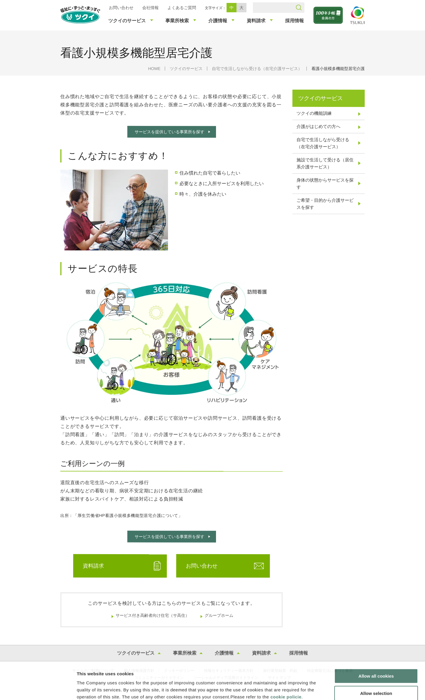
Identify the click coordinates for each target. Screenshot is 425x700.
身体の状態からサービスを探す (325, 183)
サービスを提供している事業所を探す (169, 131)
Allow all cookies (376, 643)
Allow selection (376, 661)
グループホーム (219, 615)
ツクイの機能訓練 (314, 113)
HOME (154, 68)
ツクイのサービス (186, 68)
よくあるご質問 (181, 7)
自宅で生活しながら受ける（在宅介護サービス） (257, 68)
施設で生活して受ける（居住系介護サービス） (325, 163)
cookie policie (285, 664)
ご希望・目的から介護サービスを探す (325, 204)
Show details (307, 688)
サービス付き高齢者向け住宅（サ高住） (152, 615)
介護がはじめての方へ (318, 126)
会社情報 (150, 7)
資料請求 (93, 566)
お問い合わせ (121, 7)
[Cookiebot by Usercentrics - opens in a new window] (37, 688)
